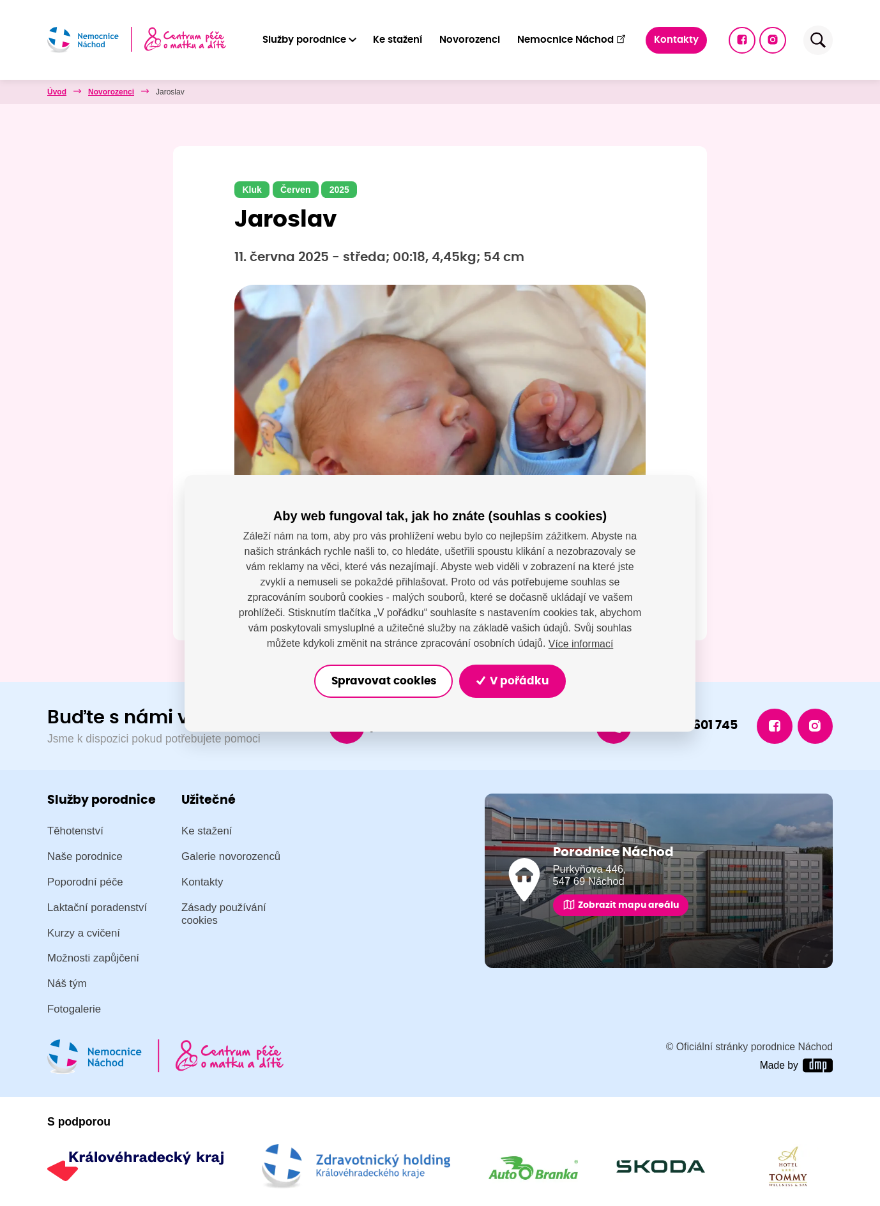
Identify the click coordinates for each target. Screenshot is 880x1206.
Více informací (580, 643)
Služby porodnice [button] (304, 40)
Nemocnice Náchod (571, 39)
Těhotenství (75, 831)
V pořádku (513, 680)
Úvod (56, 91)
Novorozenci (469, 40)
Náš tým (67, 983)
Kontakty (676, 40)
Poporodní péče (85, 882)
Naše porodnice (85, 856)
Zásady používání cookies (223, 913)
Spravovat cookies (383, 680)
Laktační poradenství (97, 907)
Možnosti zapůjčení (93, 959)
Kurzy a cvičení (83, 933)
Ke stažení (398, 40)
